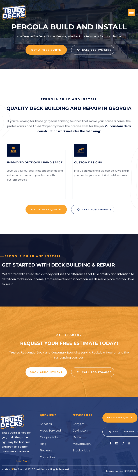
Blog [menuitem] (43, 444)
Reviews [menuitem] (46, 451)
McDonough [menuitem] (82, 444)
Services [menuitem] (46, 424)
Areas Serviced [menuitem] (50, 430)
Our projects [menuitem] (49, 437)
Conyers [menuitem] (78, 424)
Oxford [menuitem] (77, 437)
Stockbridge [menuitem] (81, 451)
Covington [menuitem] (80, 430)
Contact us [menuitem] (48, 458)
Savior (21, 469)
